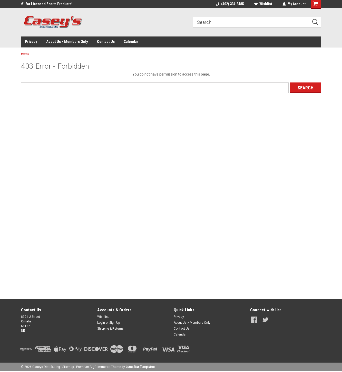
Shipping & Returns (110, 328)
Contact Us (106, 41)
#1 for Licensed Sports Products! (46, 4)
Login (101, 322)
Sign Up (114, 322)
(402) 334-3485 (230, 4)
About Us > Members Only (67, 41)
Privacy (31, 41)
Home (25, 53)
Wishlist (263, 4)
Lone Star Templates (140, 367)
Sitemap (68, 367)
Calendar (131, 41)
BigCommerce (100, 367)
